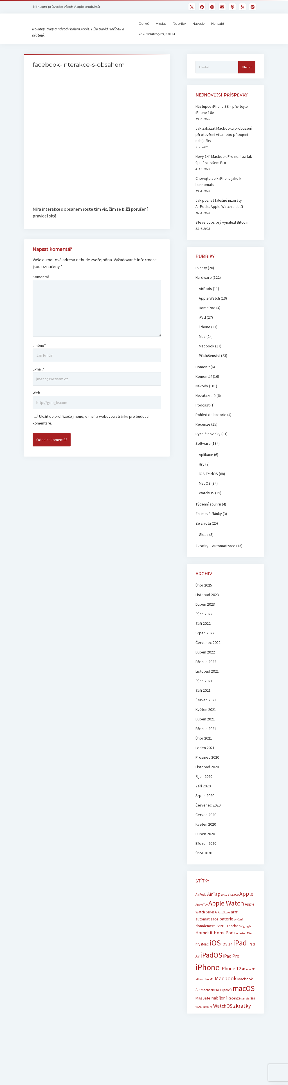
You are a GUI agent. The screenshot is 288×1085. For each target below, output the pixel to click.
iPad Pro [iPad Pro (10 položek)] (231, 970)
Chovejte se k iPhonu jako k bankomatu (218, 195)
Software (203, 457)
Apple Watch (209, 312)
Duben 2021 (205, 733)
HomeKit (202, 380)
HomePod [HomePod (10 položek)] (223, 947)
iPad (202, 331)
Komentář (41, 229)
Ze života (203, 537)
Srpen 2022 (204, 647)
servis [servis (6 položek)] (245, 1012)
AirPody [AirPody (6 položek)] (200, 908)
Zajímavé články (208, 527)
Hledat (174, 30)
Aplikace (206, 468)
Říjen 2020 (203, 790)
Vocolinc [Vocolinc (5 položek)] (207, 1021)
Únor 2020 (203, 867)
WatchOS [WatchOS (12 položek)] (222, 1020)
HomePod (207, 321)
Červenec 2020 (207, 819)
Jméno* (39, 298)
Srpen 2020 (204, 809)
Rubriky (192, 30)
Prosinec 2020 (207, 771)
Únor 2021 (203, 752)
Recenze (202, 438)
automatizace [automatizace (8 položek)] (207, 933)
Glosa (203, 548)
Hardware (203, 291)
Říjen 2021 (203, 694)
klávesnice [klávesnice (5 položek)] (202, 994)
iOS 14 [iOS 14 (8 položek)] (227, 958)
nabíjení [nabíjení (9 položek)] (219, 1012)
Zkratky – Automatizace (215, 559)
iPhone (204, 340)
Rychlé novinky (207, 447)
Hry (201, 478)
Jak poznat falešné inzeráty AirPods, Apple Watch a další (219, 217)
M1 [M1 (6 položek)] (212, 993)
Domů (157, 30)
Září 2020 (203, 800)
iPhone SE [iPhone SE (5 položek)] (248, 983)
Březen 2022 (205, 675)
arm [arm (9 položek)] (234, 926)
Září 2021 (203, 704)
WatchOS (206, 506)
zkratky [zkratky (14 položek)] (242, 1019)
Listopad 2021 (207, 685)
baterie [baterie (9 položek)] (226, 933)
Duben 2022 (205, 666)
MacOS (205, 497)
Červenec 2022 (207, 656)
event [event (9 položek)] (220, 939)
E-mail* (38, 321)
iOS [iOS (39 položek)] (215, 957)
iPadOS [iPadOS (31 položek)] (211, 969)
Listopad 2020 (207, 780)
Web (36, 345)
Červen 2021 (205, 713)
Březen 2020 (205, 857)
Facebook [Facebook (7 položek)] (234, 940)
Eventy (201, 281)
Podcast (202, 419)
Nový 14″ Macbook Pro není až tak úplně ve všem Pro (223, 173)
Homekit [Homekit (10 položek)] (204, 947)
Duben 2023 (205, 618)
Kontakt (230, 30)
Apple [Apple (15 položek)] (246, 907)
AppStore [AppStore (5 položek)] (224, 927)
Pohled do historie (210, 428)
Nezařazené (205, 409)
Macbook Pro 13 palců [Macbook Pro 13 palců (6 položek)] (216, 1004)
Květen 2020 (205, 838)
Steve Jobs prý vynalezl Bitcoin (221, 236)
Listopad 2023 (207, 608)
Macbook (206, 360)
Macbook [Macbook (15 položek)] (226, 992)
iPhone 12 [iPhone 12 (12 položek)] (230, 982)
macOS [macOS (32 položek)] (244, 1002)
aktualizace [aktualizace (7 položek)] (229, 908)
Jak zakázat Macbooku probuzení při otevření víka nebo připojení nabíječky (223, 148)
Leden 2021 (205, 761)
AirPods (205, 302)
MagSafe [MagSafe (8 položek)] (202, 1012)
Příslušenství (209, 369)
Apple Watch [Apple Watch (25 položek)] (226, 917)
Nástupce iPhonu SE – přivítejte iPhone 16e (221, 123)
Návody (211, 30)
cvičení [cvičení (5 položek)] (238, 933)
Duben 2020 (205, 847)
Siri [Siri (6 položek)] (252, 1012)
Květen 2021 (205, 723)
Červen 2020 (205, 828)
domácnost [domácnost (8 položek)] (205, 939)
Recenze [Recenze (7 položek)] (234, 1012)
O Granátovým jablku (170, 41)
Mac (202, 350)
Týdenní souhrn (208, 518)
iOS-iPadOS (208, 487)
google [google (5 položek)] (247, 940)
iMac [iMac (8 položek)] (205, 958)
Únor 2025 (203, 599)
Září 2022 (203, 637)
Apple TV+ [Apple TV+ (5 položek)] (201, 918)
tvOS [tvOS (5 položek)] (198, 1021)
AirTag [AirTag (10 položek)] (213, 908)
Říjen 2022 (203, 627)
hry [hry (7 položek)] (197, 958)
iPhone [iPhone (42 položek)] (207, 981)
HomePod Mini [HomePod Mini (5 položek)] (243, 947)
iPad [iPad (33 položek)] (240, 957)
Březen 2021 (205, 742)
